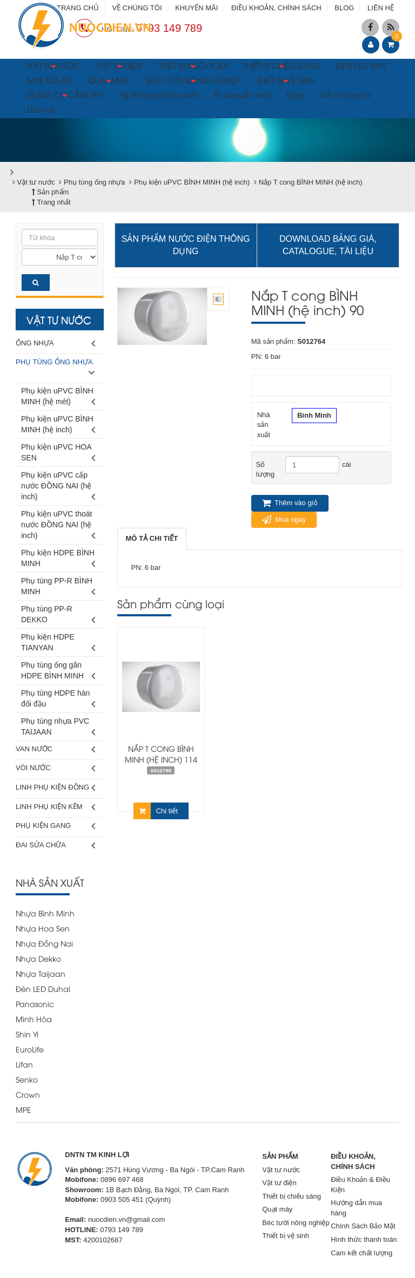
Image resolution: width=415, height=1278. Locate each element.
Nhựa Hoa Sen (43, 928)
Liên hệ (41, 109)
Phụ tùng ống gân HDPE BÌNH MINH (58, 672)
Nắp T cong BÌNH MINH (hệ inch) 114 (161, 753)
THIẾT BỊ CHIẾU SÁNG (281, 67)
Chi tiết (155, 811)
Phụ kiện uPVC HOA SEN (58, 454)
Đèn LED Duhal (43, 988)
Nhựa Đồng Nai (44, 943)
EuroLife (30, 1049)
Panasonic (35, 1003)
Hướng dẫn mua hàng (356, 1208)
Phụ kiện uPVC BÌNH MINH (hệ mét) (58, 398)
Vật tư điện (279, 1183)
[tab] (152, 539)
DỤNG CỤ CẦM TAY (65, 96)
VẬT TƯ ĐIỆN (119, 67)
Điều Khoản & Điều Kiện (360, 1184)
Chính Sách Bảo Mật (363, 1226)
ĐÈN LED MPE (361, 65)
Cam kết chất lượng (361, 1253)
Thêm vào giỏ (290, 503)
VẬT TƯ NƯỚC (53, 67)
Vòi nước (55, 768)
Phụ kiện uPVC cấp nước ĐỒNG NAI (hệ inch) (58, 488)
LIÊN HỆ (380, 8)
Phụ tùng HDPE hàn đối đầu (58, 700)
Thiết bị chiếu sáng (291, 1196)
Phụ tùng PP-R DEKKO (58, 616)
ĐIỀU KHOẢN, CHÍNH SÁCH (276, 8)
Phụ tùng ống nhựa (55, 369)
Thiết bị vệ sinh (285, 1236)
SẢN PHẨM (280, 1156)
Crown (28, 1094)
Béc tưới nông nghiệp (295, 1223)
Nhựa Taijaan (40, 973)
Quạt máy (277, 1209)
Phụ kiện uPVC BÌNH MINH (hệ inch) (58, 426)
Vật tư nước (281, 1170)
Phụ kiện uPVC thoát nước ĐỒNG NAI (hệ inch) (58, 526)
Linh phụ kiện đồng (55, 788)
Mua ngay (284, 520)
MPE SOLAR (49, 79)
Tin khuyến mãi (241, 94)
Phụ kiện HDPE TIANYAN (58, 644)
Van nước (55, 749)
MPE (23, 1109)
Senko (27, 1079)
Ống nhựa (55, 343)
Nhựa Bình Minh (45, 913)
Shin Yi (27, 1034)
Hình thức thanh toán (364, 1239)
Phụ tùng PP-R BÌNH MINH (58, 588)
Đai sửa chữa (55, 845)
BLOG (344, 8)
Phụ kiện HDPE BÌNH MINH (58, 560)
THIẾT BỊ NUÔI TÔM (192, 67)
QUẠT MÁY (109, 81)
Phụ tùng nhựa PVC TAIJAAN (58, 728)
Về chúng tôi (345, 94)
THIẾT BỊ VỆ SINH (285, 81)
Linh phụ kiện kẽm (55, 807)
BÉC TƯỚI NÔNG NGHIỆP (193, 81)
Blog (295, 94)
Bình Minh (314, 417)
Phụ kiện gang (55, 826)
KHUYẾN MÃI (196, 8)
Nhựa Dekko (38, 958)
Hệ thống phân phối (158, 94)
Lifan (24, 1064)
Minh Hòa (34, 1019)
